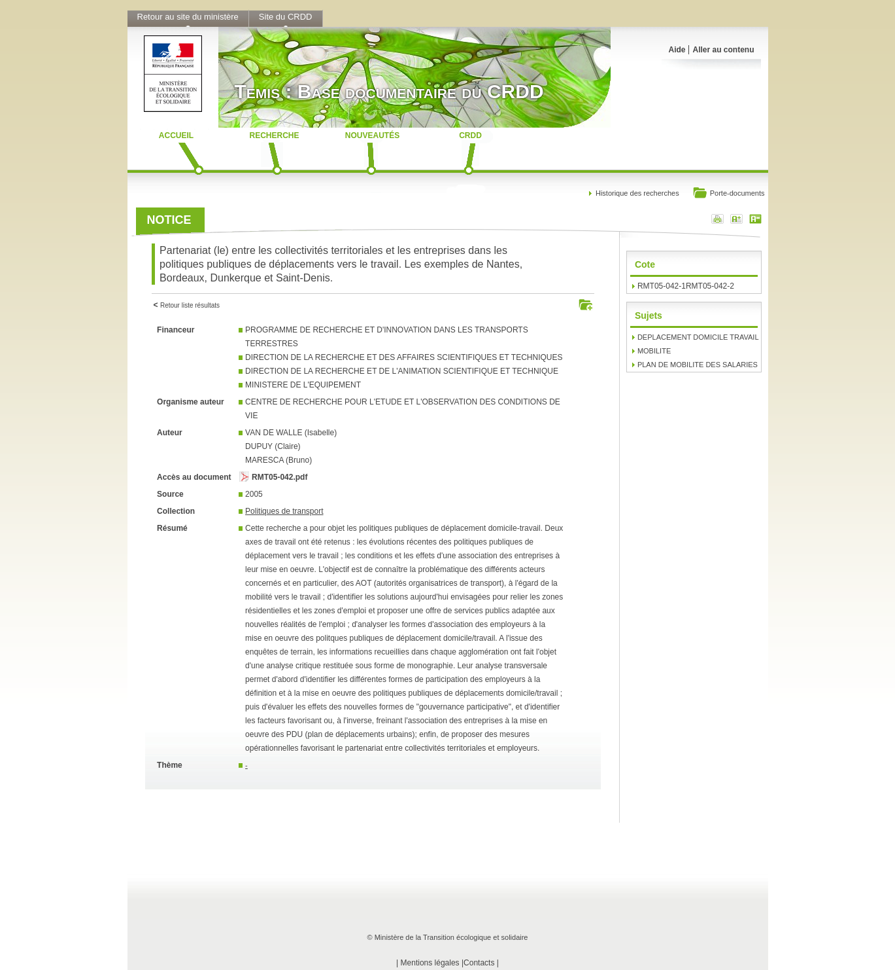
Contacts (479, 962)
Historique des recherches (637, 193)
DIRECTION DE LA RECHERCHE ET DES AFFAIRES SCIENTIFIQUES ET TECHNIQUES (403, 357)
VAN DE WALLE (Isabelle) (291, 432)
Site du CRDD (285, 17)
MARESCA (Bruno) (278, 460)
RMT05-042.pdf (279, 477)
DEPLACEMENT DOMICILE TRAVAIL (698, 337)
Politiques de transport (284, 511)
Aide (676, 49)
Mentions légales (430, 962)
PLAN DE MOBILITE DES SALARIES (697, 364)
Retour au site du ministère (188, 17)
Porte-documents (728, 194)
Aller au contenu (723, 49)
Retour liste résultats (190, 305)
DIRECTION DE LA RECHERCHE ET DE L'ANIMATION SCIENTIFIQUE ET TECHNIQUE (401, 371)
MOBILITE (654, 351)
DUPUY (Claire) (272, 446)
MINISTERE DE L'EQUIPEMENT (303, 384)
